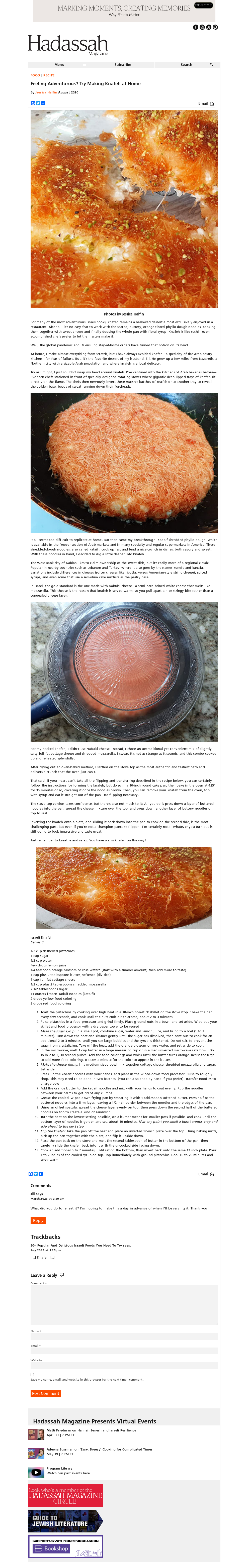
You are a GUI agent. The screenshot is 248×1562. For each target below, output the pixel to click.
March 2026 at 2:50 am (48, 1198)
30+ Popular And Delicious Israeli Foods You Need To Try (76, 1245)
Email (206, 103)
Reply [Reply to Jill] (38, 1220)
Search (186, 64)
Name (36, 1331)
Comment (39, 1283)
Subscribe (123, 64)
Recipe (49, 75)
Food (35, 75)
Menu (59, 64)
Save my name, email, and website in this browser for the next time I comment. (87, 1379)
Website (36, 1360)
